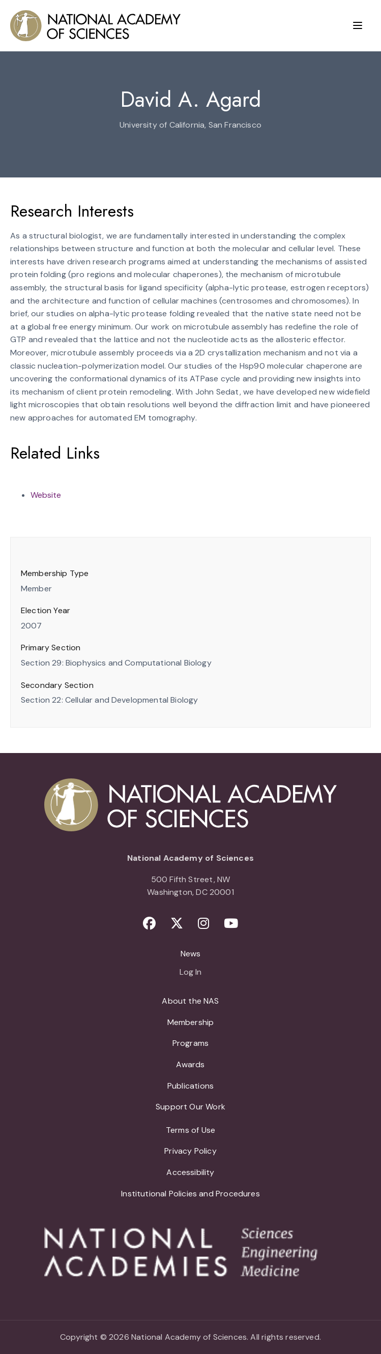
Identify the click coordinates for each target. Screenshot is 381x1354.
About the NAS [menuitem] (190, 1001)
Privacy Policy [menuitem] (190, 1151)
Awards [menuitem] (190, 1064)
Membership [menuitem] (190, 1022)
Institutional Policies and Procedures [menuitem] (190, 1193)
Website (46, 495)
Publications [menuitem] (190, 1085)
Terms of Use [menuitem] (190, 1130)
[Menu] (357, 25)
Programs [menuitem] (190, 1043)
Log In (190, 972)
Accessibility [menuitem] (190, 1172)
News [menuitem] (191, 953)
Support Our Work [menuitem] (190, 1106)
